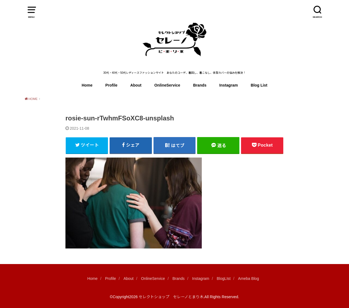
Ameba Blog (248, 278)
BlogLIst (224, 278)
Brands (199, 85)
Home (87, 85)
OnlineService (167, 85)
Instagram (228, 85)
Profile (111, 85)
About (136, 85)
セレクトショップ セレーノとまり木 (171, 297)
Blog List (259, 85)
